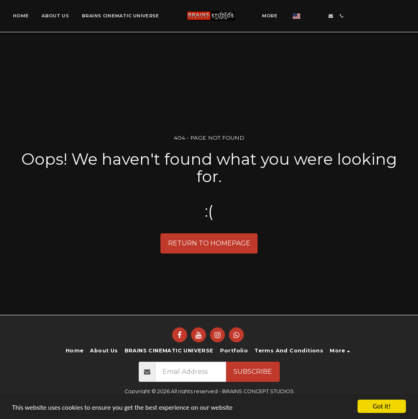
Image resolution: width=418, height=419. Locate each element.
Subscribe (252, 371)
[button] (309, 16)
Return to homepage (209, 243)
